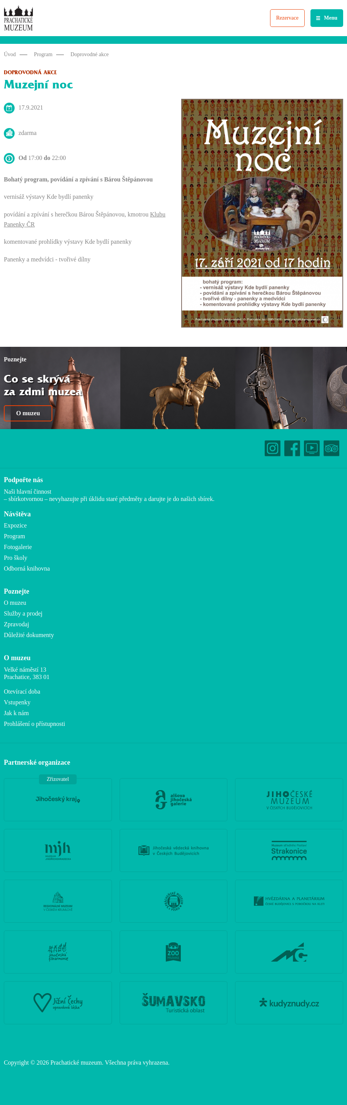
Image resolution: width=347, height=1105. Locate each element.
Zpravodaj (16, 624)
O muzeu (28, 413)
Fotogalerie (18, 547)
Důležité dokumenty (29, 635)
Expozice (15, 525)
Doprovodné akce (89, 54)
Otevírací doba (22, 691)
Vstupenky (17, 702)
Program (43, 54)
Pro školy (15, 557)
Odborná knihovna (27, 568)
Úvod (10, 54)
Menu (330, 18)
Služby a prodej (23, 613)
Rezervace (287, 18)
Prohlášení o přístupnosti (34, 724)
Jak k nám (16, 713)
